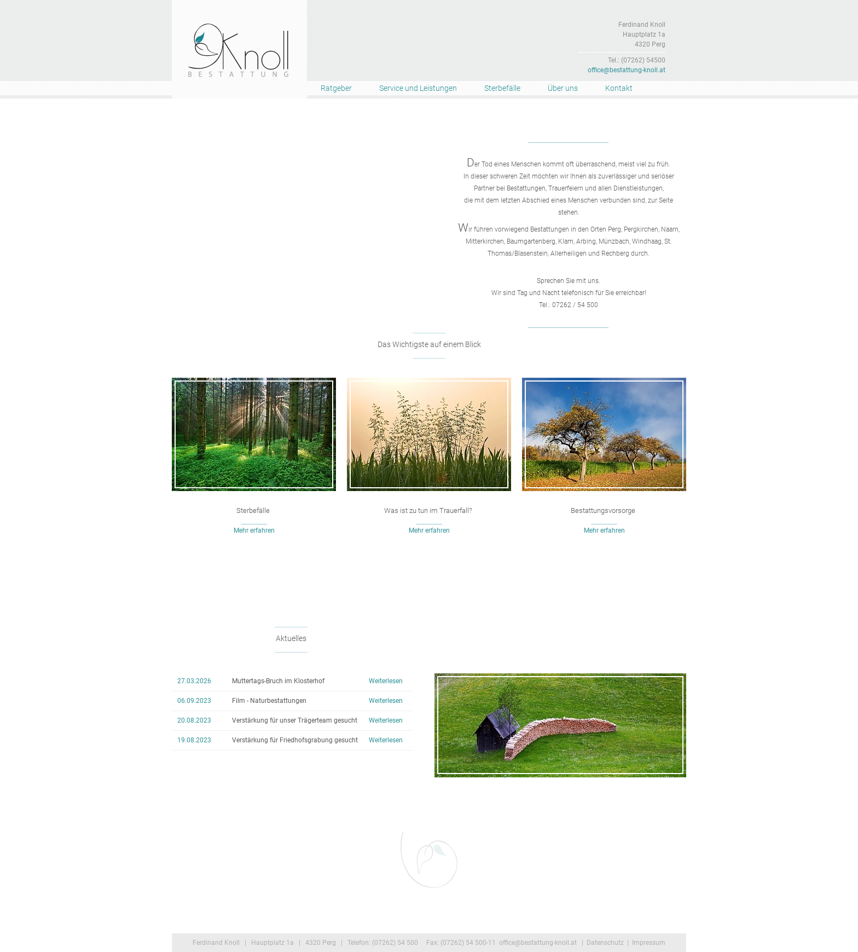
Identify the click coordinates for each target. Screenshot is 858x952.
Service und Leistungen (418, 88)
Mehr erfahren (254, 530)
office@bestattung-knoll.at (626, 70)
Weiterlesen (386, 681)
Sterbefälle (502, 88)
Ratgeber (336, 88)
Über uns (563, 88)
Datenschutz (605, 943)
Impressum (648, 943)
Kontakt (619, 88)
